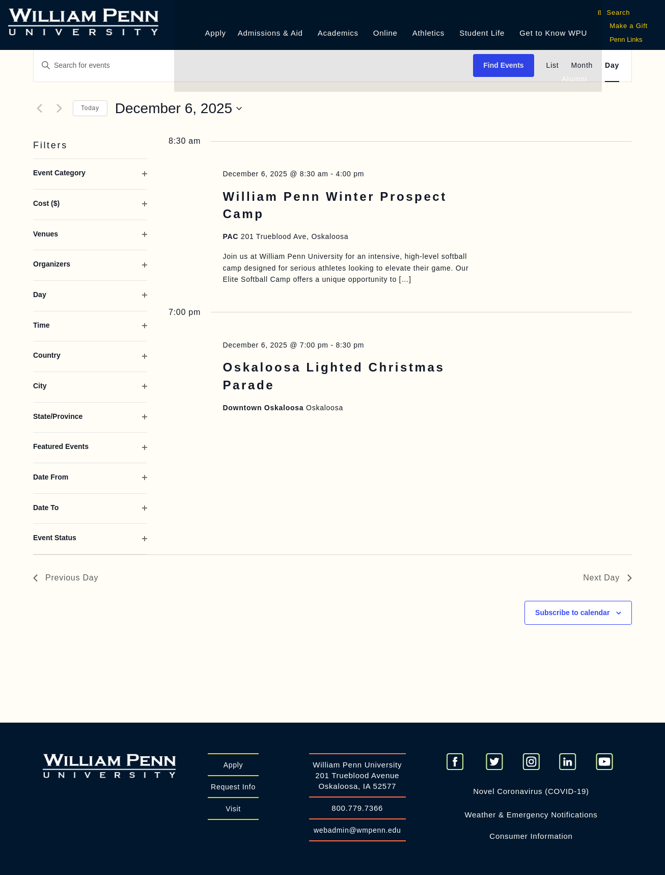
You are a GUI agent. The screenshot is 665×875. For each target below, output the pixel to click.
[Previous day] (39, 108)
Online (385, 33)
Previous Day (65, 577)
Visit (233, 809)
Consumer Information (530, 836)
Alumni (574, 78)
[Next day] (59, 108)
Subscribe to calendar (572, 612)
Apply (215, 33)
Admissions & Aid (270, 33)
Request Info (233, 787)
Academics (338, 33)
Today (90, 108)
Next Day (607, 577)
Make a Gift (628, 26)
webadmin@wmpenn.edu (357, 830)
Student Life (482, 33)
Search (619, 12)
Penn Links (625, 39)
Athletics (428, 33)
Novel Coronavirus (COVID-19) (531, 791)
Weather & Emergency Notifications (530, 814)
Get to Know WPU (553, 33)
